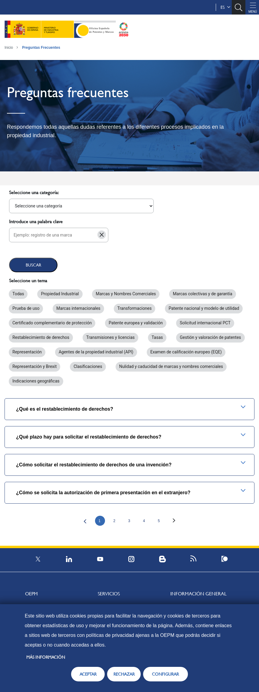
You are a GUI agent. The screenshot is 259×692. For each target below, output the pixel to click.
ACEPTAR (88, 674)
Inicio (9, 47)
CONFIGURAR (165, 674)
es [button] (225, 7)
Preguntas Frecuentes (41, 47)
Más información (45, 657)
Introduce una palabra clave (36, 221)
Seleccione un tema (28, 280)
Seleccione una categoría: (34, 192)
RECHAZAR (124, 674)
